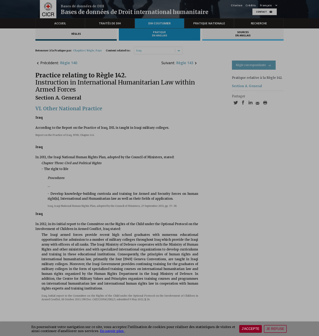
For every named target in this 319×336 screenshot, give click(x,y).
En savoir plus (112, 331)
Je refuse (275, 329)
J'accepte (250, 329)
